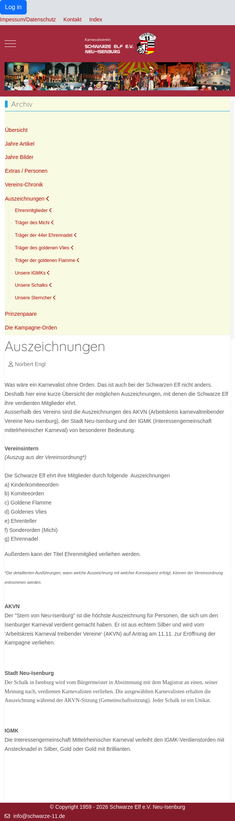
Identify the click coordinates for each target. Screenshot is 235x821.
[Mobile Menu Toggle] (10, 43)
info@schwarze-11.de (39, 816)
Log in (13, 7)
